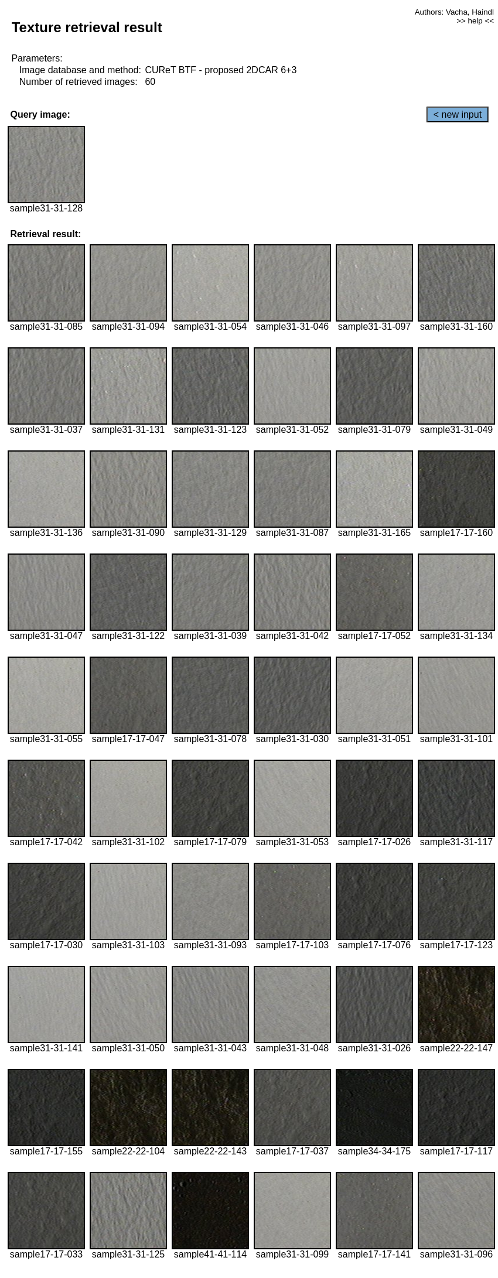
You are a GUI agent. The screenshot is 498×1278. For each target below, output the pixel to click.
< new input (458, 114)
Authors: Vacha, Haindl (454, 12)
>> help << (475, 20)
